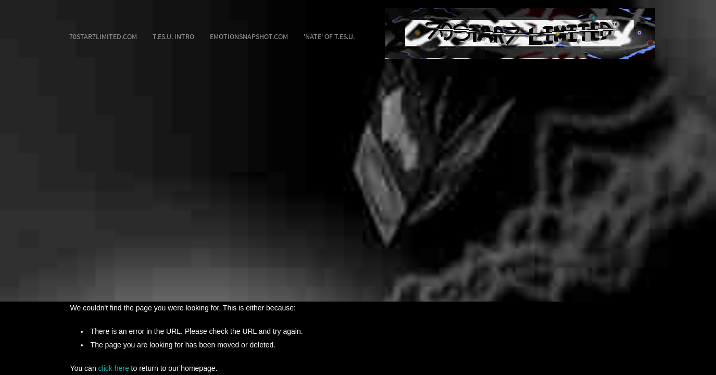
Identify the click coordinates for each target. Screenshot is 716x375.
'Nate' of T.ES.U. (329, 36)
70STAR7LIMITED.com (103, 36)
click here (113, 368)
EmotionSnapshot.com (249, 36)
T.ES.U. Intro (173, 36)
